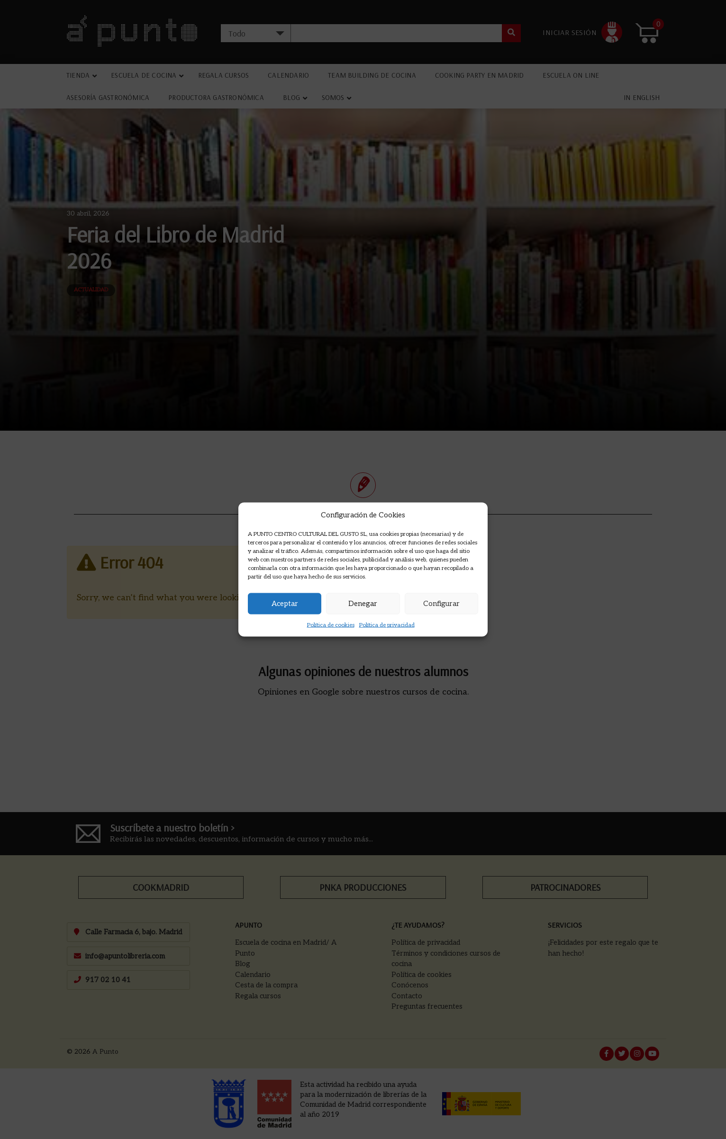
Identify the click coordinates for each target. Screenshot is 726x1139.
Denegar (362, 603)
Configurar (441, 603)
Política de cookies (330, 624)
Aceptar (285, 603)
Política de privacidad (387, 624)
